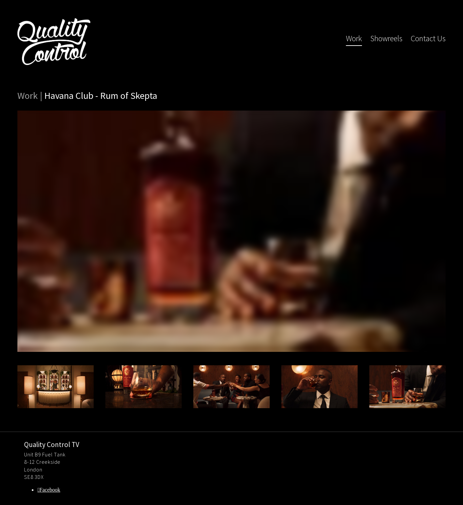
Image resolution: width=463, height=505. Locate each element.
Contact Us (428, 38)
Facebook (49, 490)
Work (354, 38)
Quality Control (53, 41)
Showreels (386, 38)
